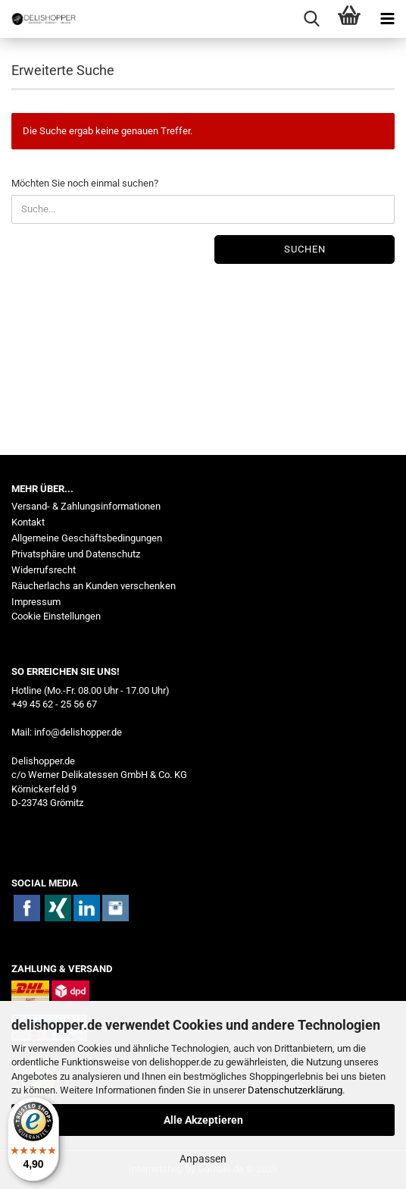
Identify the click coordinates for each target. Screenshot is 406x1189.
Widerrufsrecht (43, 570)
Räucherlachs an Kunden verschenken (93, 585)
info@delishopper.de (78, 732)
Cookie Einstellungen (56, 616)
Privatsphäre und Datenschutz (75, 554)
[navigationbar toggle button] (387, 19)
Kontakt (28, 522)
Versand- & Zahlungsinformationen (86, 506)
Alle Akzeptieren (203, 1120)
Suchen (305, 249)
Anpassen (203, 1159)
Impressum (36, 601)
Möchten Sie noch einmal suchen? (84, 183)
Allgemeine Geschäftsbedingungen (86, 538)
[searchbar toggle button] (311, 19)
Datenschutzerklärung (295, 1090)
